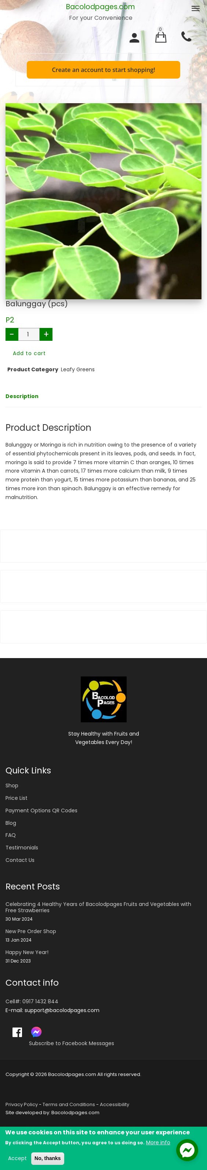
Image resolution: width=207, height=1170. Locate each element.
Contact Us (20, 860)
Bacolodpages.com (100, 7)
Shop (12, 785)
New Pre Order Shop (31, 931)
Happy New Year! (27, 952)
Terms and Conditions (69, 1104)
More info (158, 1143)
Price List (17, 798)
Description (22, 396)
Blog (11, 823)
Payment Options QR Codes (41, 810)
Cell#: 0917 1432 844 (32, 1001)
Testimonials (22, 847)
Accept (17, 1159)
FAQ (11, 835)
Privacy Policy (22, 1104)
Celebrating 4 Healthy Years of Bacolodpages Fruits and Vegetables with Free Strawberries (98, 907)
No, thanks (47, 1159)
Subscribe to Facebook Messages (71, 1043)
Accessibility (114, 1104)
